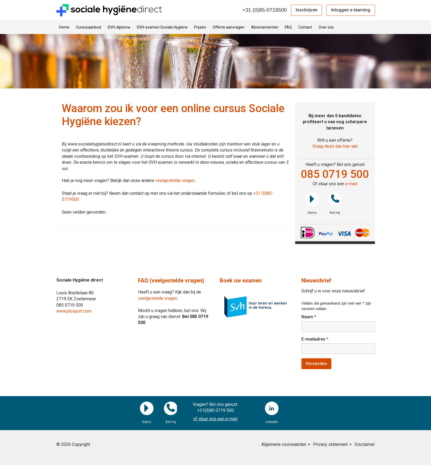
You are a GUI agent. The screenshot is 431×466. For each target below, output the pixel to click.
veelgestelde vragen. (158, 298)
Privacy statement (330, 445)
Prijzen (200, 27)
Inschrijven (306, 10)
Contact (305, 27)
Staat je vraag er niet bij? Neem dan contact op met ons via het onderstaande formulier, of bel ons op (157, 193)
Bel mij (335, 199)
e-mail (351, 183)
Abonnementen (264, 27)
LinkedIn (272, 409)
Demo (312, 199)
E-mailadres (314, 339)
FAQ (288, 27)
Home (64, 27)
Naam (308, 316)
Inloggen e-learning (350, 10)
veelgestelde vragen (175, 180)
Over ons (326, 27)
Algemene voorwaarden (283, 445)
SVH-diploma (119, 27)
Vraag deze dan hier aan (335, 146)
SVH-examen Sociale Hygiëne (162, 27)
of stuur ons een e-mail (215, 419)
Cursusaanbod (88, 27)
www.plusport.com (73, 311)
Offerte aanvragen (228, 27)
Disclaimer (364, 445)
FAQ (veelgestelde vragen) (171, 280)
